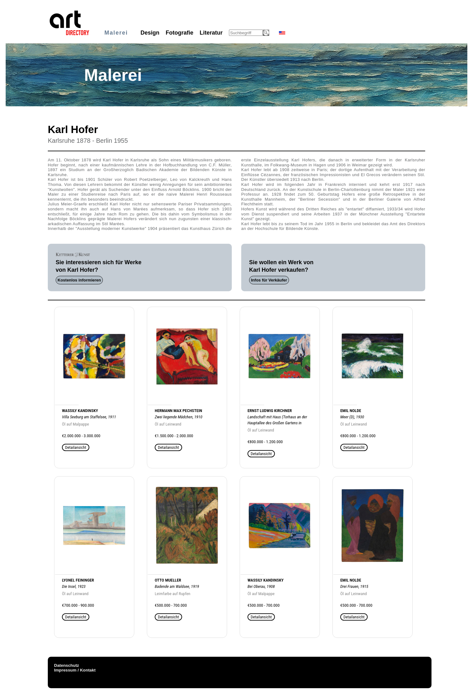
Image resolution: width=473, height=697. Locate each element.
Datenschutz (66, 665)
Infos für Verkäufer (269, 280)
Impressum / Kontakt (75, 670)
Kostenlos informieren (79, 280)
